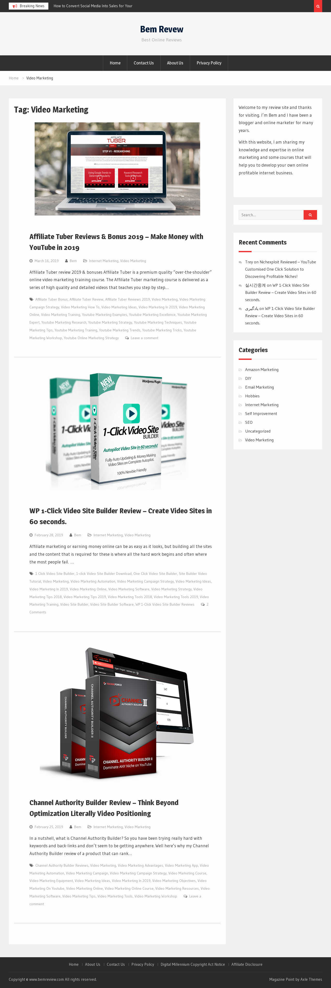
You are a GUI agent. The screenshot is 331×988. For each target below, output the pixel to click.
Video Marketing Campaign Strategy (145, 581)
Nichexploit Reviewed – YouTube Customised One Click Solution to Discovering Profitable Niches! (280, 269)
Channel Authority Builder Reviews (61, 865)
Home (115, 62)
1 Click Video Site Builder (54, 573)
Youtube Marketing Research (63, 322)
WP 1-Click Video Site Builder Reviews (165, 604)
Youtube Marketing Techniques (158, 322)
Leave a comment (144, 338)
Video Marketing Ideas (119, 307)
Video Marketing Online (88, 589)
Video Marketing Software (128, 589)
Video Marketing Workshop (155, 896)
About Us (175, 62)
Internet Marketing (103, 260)
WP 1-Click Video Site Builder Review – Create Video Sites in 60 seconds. (280, 292)
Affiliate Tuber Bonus (51, 299)
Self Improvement (261, 413)
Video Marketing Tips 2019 (85, 597)
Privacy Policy (209, 62)
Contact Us (144, 62)
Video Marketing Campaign (87, 873)
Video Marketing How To (80, 307)
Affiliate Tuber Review (86, 299)
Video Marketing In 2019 (158, 307)
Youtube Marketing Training (76, 330)
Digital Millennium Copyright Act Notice (193, 964)
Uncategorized (257, 431)
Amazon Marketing (262, 369)
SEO (249, 422)
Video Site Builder (74, 604)
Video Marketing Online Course (129, 888)
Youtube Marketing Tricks (162, 330)
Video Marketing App (181, 865)
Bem (73, 260)
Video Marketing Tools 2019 (176, 597)
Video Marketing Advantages (140, 865)
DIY (248, 378)
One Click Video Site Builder (155, 573)
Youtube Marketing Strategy (110, 322)
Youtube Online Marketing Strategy (91, 338)
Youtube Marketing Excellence (152, 314)
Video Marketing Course (187, 873)
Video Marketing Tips (79, 896)
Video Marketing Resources (177, 888)
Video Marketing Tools (115, 896)
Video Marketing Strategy (171, 589)
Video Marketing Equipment (51, 880)
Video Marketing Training (60, 314)
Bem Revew (161, 29)
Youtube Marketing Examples (104, 314)
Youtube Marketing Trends (119, 330)
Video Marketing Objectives (174, 880)
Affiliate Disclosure (246, 964)
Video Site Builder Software (112, 604)
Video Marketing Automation (93, 581)
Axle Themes (311, 979)
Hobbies (252, 395)
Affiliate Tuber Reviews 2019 (127, 299)
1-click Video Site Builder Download (104, 573)
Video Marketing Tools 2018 (130, 597)
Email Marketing (259, 387)
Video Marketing (133, 260)
